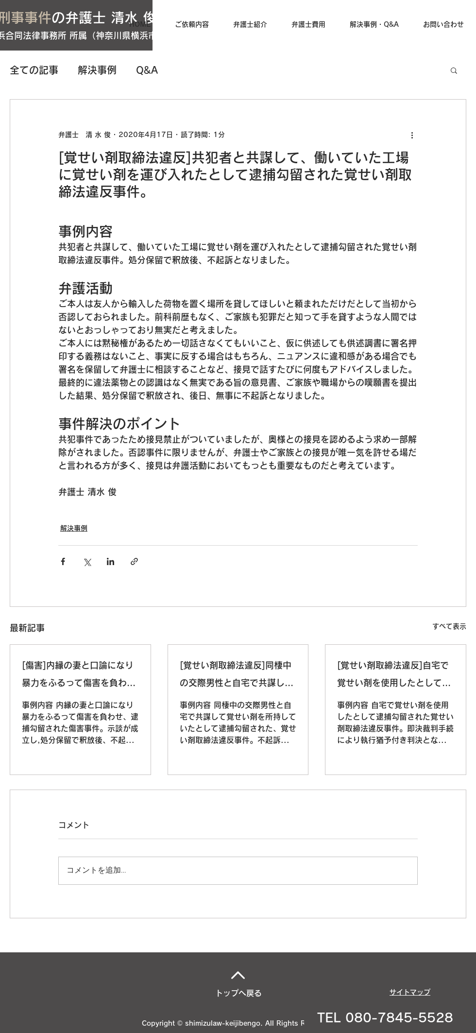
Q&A (147, 70)
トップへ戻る (238, 993)
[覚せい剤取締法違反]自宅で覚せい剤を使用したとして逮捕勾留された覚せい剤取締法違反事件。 (394, 676)
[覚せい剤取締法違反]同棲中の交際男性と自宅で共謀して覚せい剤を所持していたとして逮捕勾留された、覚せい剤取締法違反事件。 (236, 676)
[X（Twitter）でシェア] (86, 561)
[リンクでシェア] (134, 561)
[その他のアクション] (412, 134)
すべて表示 (449, 626)
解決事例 (97, 70)
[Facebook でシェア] (63, 561)
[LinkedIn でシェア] (110, 561)
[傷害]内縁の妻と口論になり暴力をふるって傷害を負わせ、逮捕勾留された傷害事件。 (78, 676)
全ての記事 (34, 70)
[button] (454, 70)
